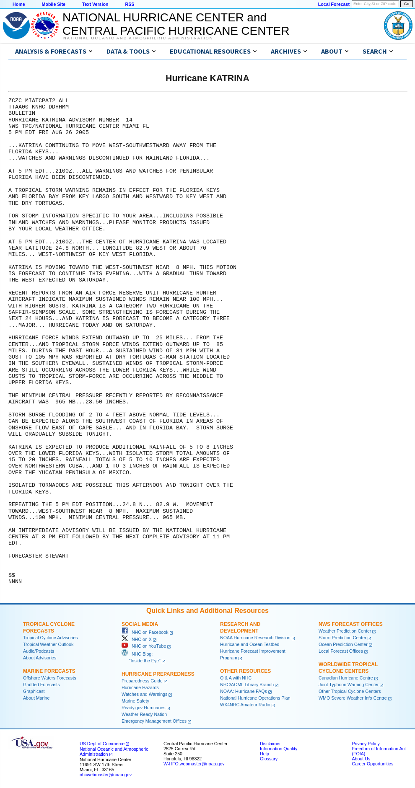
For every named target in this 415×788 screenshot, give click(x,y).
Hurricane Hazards (140, 687)
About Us (361, 758)
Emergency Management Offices (154, 720)
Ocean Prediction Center (343, 644)
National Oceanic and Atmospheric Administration (138, 38)
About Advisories (39, 657)
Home (19, 4)
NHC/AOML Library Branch (247, 684)
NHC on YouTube (144, 645)
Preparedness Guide (142, 680)
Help (264, 753)
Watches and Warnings (144, 694)
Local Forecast (334, 4)
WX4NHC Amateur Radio (245, 704)
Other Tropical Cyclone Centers (350, 691)
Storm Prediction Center (342, 637)
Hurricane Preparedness (158, 674)
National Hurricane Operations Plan (255, 697)
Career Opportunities (372, 763)
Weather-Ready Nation (144, 714)
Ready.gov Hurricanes (144, 707)
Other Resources (245, 671)
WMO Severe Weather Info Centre (353, 697)
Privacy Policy (365, 743)
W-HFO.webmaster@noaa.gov (194, 763)
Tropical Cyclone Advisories (50, 637)
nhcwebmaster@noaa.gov (106, 774)
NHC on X (137, 639)
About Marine (36, 697)
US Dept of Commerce (102, 743)
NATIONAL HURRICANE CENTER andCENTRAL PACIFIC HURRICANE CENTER (175, 24)
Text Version (95, 4)
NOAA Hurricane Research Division (255, 637)
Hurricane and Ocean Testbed (249, 644)
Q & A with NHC (236, 677)
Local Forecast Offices (341, 651)
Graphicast (34, 691)
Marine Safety (135, 700)
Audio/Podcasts (38, 651)
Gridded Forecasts (41, 684)
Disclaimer (270, 743)
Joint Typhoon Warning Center (349, 684)
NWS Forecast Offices (351, 624)
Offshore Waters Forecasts (49, 677)
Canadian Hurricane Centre (346, 677)
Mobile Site (53, 4)
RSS (129, 4)
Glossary (269, 758)
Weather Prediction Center (345, 630)
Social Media (140, 624)
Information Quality (278, 748)
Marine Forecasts (49, 671)
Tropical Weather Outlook (48, 644)
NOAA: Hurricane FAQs (243, 691)
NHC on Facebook (145, 632)
